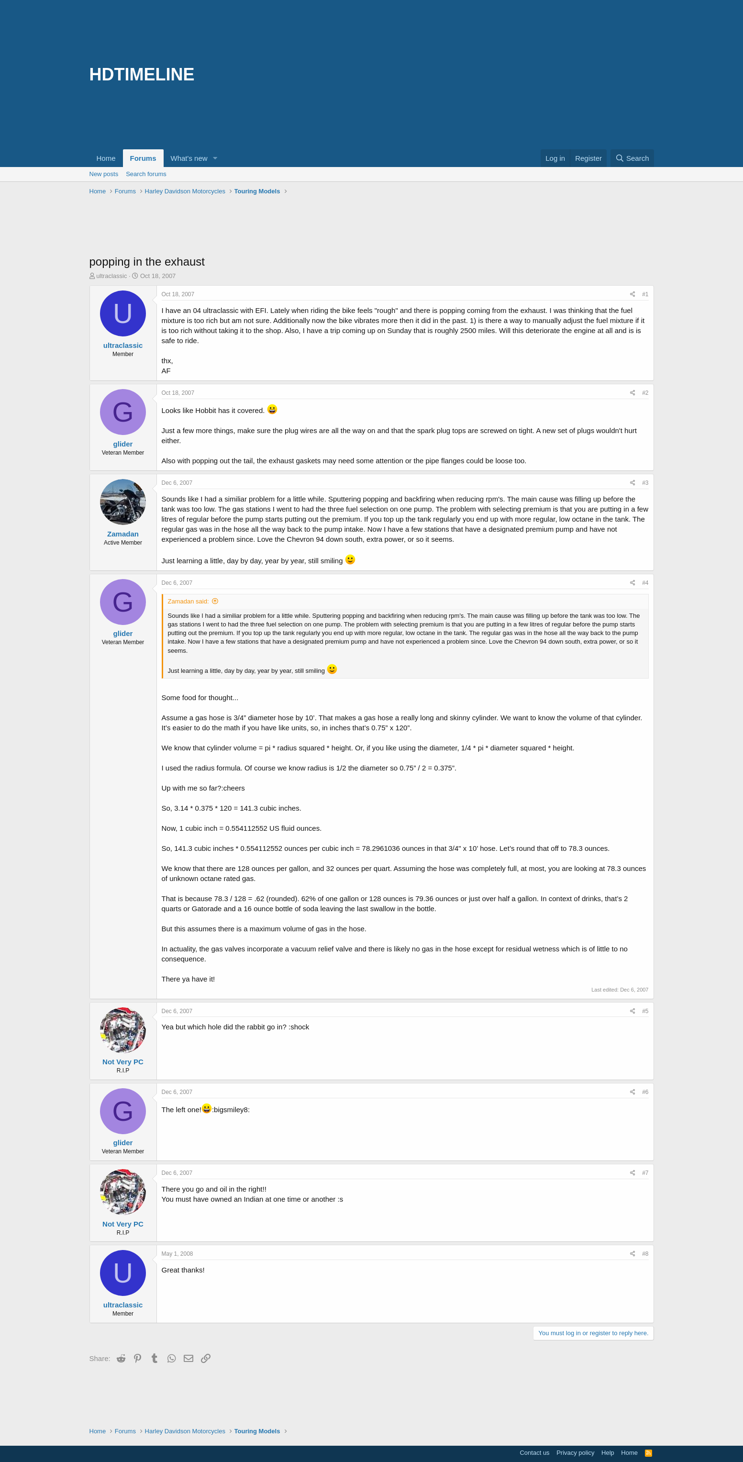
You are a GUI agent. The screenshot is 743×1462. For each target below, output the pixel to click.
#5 (645, 1011)
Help (607, 1452)
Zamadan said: (188, 601)
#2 (645, 393)
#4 (645, 583)
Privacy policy (575, 1452)
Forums (143, 158)
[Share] (633, 294)
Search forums (146, 174)
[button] (215, 158)
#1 (645, 294)
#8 (645, 1253)
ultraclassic (111, 275)
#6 (645, 1092)
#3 (645, 483)
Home (106, 158)
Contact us (534, 1452)
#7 (645, 1173)
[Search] (632, 158)
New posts (104, 174)
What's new (189, 158)
